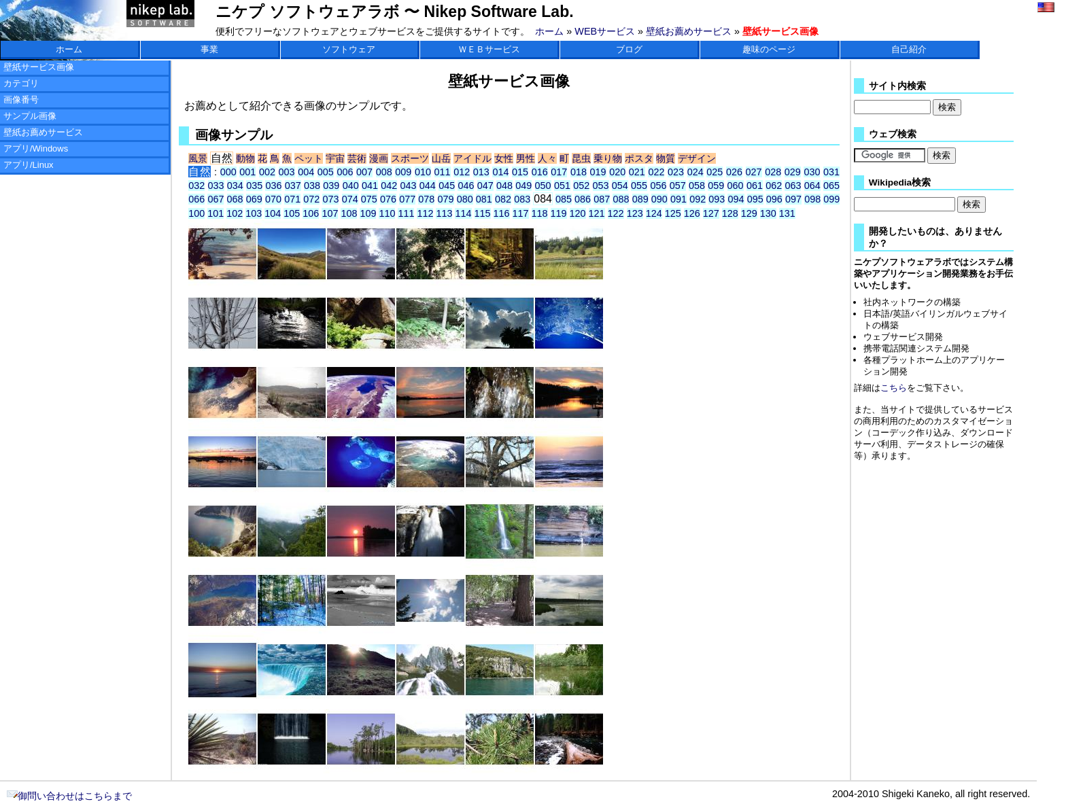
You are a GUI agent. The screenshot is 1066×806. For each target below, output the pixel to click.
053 (601, 185)
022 (656, 172)
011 (442, 172)
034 (235, 185)
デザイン (697, 158)
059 (716, 185)
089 (640, 199)
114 (463, 213)
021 (637, 172)
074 (350, 199)
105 (291, 213)
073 (330, 199)
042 (389, 185)
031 (831, 172)
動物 (245, 158)
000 (228, 172)
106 (311, 213)
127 (711, 213)
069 (254, 199)
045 (447, 185)
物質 (665, 158)
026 (734, 172)
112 (425, 213)
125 (673, 213)
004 (306, 172)
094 (735, 199)
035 (254, 185)
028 (773, 172)
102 (234, 213)
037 (293, 185)
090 (659, 199)
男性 (525, 158)
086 (582, 199)
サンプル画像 (29, 116)
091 (678, 199)
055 (639, 185)
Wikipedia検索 (900, 182)
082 (503, 199)
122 (616, 213)
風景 (197, 158)
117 (521, 213)
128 (730, 213)
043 (408, 185)
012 (461, 172)
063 (793, 185)
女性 (503, 158)
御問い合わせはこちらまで (69, 795)
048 (504, 185)
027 (754, 172)
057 (678, 185)
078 (426, 199)
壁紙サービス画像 (38, 67)
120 (578, 213)
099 (831, 199)
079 (446, 199)
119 (559, 213)
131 (787, 213)
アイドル (472, 158)
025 (714, 172)
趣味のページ (768, 49)
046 (466, 185)
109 (368, 213)
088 (621, 199)
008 (384, 172)
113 (444, 213)
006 (345, 172)
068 (235, 199)
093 (716, 199)
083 (522, 199)
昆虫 (581, 158)
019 (598, 172)
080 (465, 199)
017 (559, 172)
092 (697, 199)
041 (370, 185)
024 (695, 172)
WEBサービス (604, 31)
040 (351, 185)
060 (735, 185)
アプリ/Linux (28, 165)
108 (349, 213)
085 (563, 199)
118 (540, 213)
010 (423, 172)
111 (406, 213)
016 (540, 172)
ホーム (549, 31)
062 (774, 185)
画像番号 (21, 99)
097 (793, 199)
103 (253, 213)
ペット (308, 158)
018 (578, 172)
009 (403, 172)
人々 (547, 158)
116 (502, 213)
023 (676, 172)
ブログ (629, 49)
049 (523, 185)
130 (768, 213)
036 (273, 185)
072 (311, 199)
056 (658, 185)
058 (697, 185)
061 (754, 185)
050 (543, 185)
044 (427, 185)
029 (793, 172)
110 (387, 213)
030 (812, 172)
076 (388, 199)
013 (481, 172)
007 (364, 172)
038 (312, 185)
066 (196, 199)
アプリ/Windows (35, 148)
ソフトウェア (348, 49)
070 (273, 199)
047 (485, 185)
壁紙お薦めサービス (689, 31)
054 (620, 185)
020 (617, 172)
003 (287, 172)
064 (812, 185)
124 (654, 213)
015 (520, 172)
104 (272, 213)
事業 (209, 49)
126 (692, 213)
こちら (893, 388)
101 (215, 213)
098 (812, 199)
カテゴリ (21, 83)
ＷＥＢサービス (489, 49)
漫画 (378, 158)
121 (597, 213)
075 (369, 199)
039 (331, 185)
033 (216, 185)
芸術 (356, 158)
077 (407, 199)
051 (562, 185)
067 (215, 199)
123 (635, 213)
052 (581, 185)
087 (602, 199)
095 (755, 199)
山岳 (441, 158)
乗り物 (608, 158)
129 (749, 213)
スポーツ (410, 158)
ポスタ (639, 158)
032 (196, 185)
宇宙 (335, 158)
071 (292, 199)
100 (196, 213)
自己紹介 (909, 49)
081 (484, 199)
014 (500, 172)
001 (247, 172)
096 (774, 199)
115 (483, 213)
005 (325, 172)
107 (330, 213)
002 (267, 172)
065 (831, 185)
